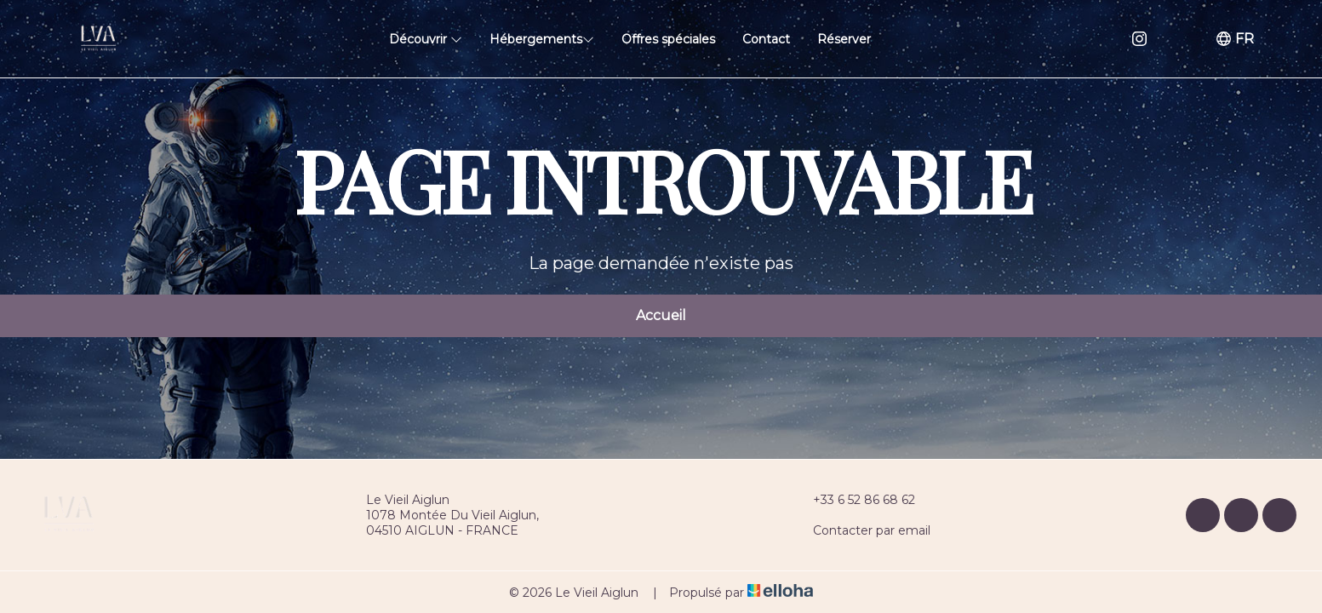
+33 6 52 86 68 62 (854, 499)
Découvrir (425, 39)
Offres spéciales (668, 39)
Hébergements (541, 39)
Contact (766, 39)
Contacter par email (861, 530)
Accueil (661, 315)
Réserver (844, 39)
